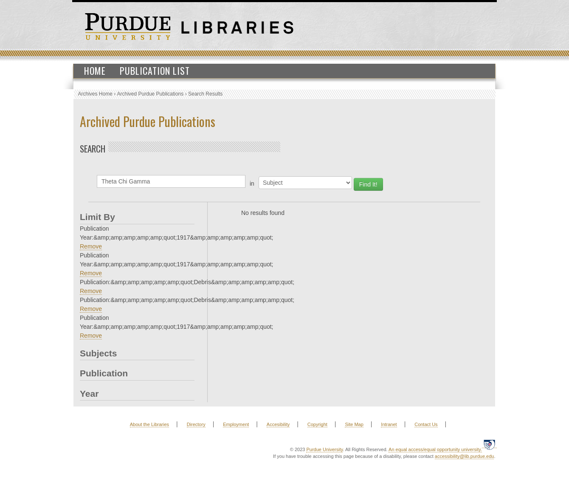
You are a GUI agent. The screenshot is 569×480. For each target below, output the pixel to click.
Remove (91, 246)
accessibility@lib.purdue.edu (464, 456)
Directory (196, 424)
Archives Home (95, 94)
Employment (236, 424)
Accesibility (278, 424)
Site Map (354, 424)
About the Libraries (149, 424)
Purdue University (324, 449)
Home (95, 70)
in (252, 183)
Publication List (155, 70)
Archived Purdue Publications (150, 94)
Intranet (389, 424)
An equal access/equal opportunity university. (435, 449)
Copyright (317, 424)
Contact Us (425, 424)
